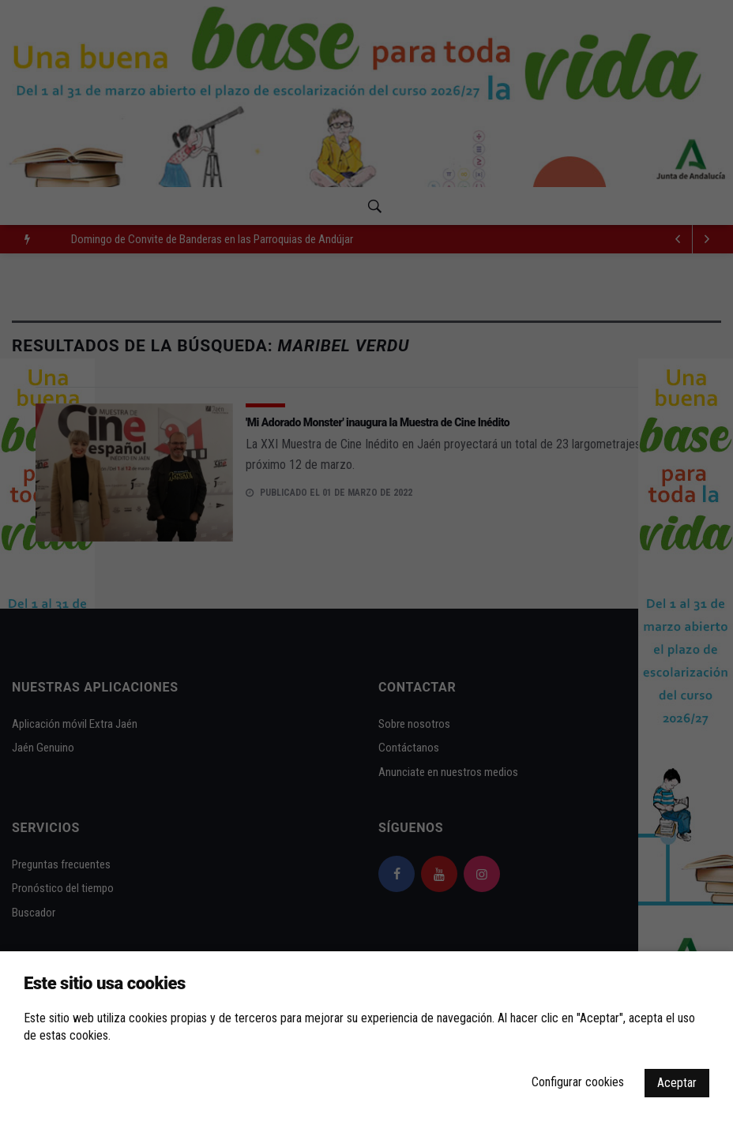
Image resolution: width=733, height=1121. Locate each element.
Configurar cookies (578, 1081)
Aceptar (677, 1082)
